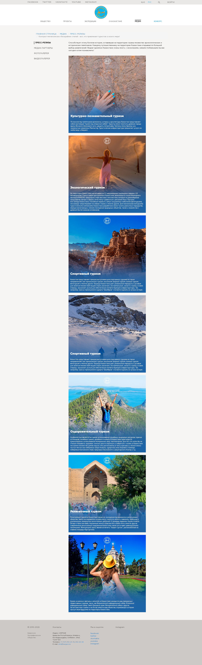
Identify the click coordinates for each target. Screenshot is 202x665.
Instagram (90, 2)
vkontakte (94, 638)
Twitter (46, 2)
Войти (170, 2)
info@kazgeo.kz (64, 644)
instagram (94, 644)
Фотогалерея (41, 53)
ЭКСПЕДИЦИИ (90, 21)
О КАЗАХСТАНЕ (115, 21)
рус (150, 2)
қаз (143, 2)
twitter (93, 636)
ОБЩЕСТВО (45, 21)
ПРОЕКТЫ (67, 21)
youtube (94, 641)
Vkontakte (61, 2)
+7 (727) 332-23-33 (67, 642)
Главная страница (46, 34)
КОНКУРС (158, 21)
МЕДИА (138, 21)
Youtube (76, 2)
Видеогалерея (42, 59)
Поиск (159, 2)
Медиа (63, 34)
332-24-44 (79, 642)
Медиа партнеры (43, 48)
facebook (94, 633)
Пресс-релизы (77, 34)
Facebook (33, 2)
